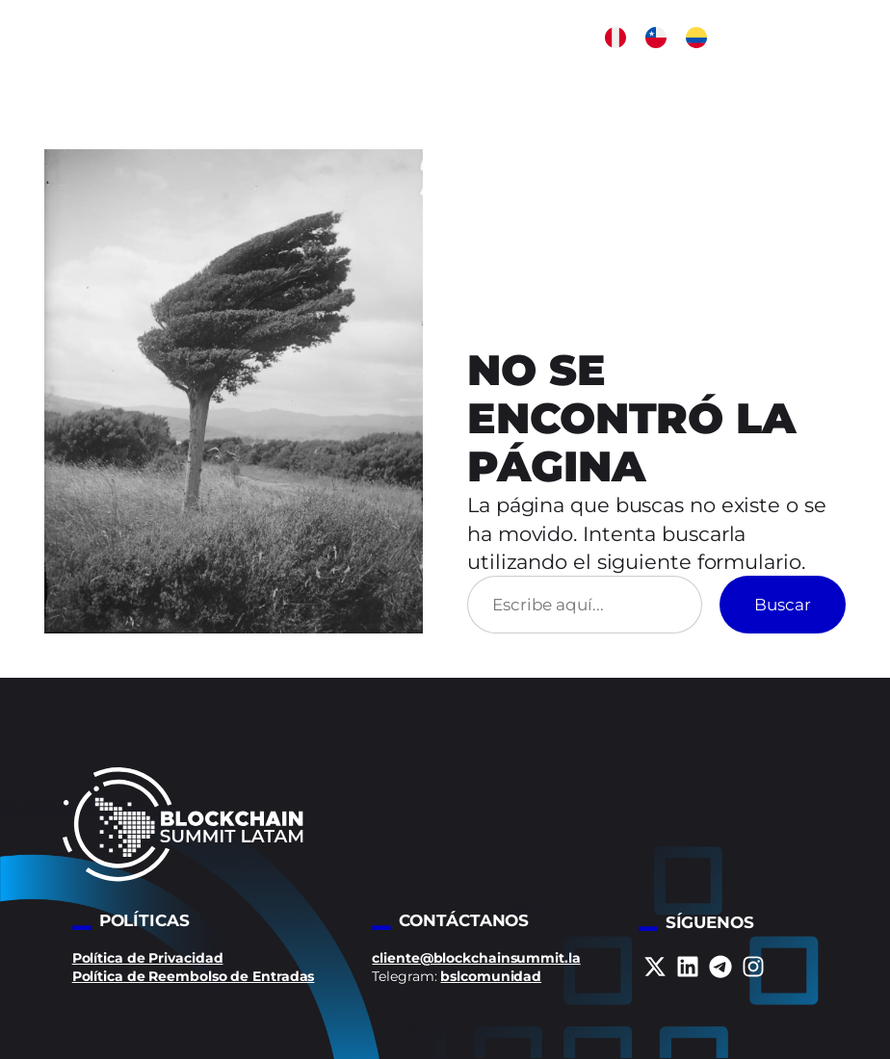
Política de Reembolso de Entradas (193, 976)
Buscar (782, 604)
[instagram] (753, 966)
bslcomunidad (490, 976)
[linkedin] (687, 966)
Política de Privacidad (147, 958)
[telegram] (720, 966)
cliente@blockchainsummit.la (476, 958)
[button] (615, 37)
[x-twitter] (655, 966)
